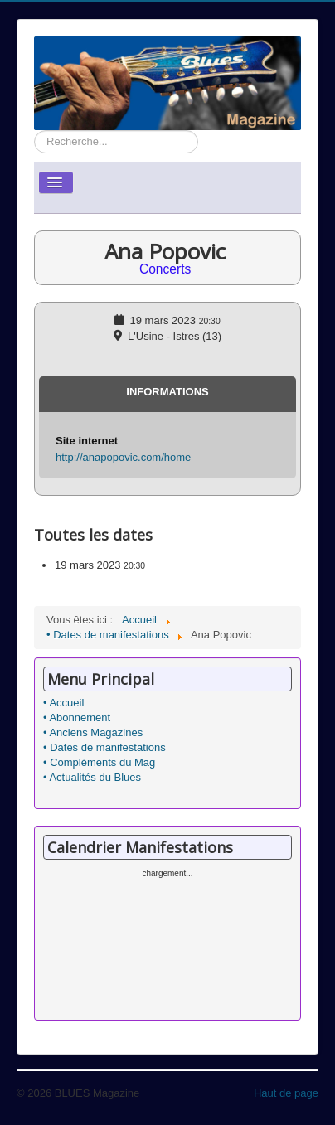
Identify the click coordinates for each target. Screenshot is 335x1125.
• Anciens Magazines (93, 732)
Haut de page (286, 1093)
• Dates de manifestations (104, 747)
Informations (167, 392)
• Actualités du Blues (92, 777)
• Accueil (63, 702)
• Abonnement (76, 717)
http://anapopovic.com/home (123, 457)
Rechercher (34, 130)
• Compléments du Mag (99, 762)
